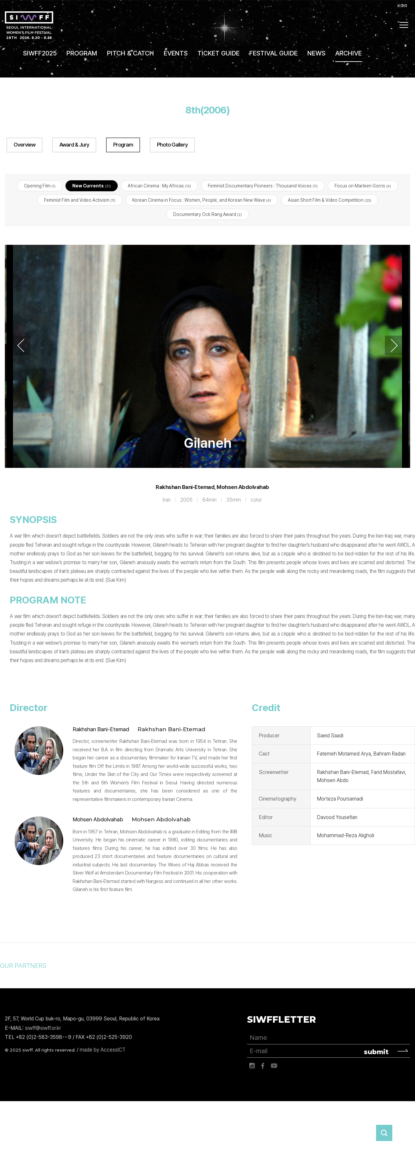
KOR (402, 5)
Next (394, 345)
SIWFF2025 (40, 53)
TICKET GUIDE (218, 53)
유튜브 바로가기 (274, 1066)
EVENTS (176, 53)
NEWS (316, 53)
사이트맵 (404, 25)
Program (123, 144)
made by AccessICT (102, 1050)
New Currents (91, 186)
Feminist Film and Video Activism (79, 200)
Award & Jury (74, 144)
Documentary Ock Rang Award (207, 214)
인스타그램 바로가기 (252, 1066)
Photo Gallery (172, 144)
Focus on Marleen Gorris (363, 186)
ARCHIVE (348, 53)
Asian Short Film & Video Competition (329, 200)
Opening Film (39, 186)
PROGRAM (81, 53)
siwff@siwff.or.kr (43, 1028)
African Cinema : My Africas (159, 186)
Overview (24, 144)
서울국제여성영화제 (29, 25)
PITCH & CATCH (130, 53)
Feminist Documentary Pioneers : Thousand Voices (263, 186)
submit (376, 1052)
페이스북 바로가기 (263, 1066)
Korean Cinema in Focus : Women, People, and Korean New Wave (201, 200)
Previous (20, 345)
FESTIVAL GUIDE (273, 53)
